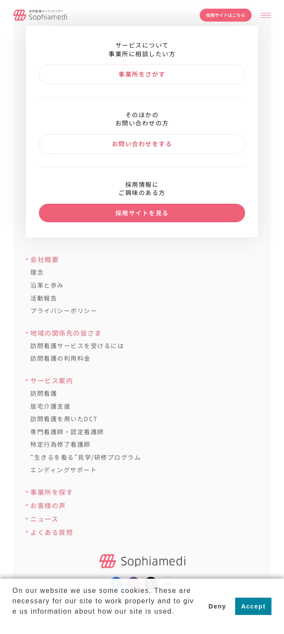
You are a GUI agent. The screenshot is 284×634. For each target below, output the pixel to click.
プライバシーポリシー (63, 311)
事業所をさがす (142, 74)
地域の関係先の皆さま (66, 332)
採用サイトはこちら (225, 15)
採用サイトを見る (142, 212)
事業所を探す (51, 491)
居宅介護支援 (50, 406)
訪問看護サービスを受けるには (77, 346)
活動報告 (43, 298)
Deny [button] (217, 606)
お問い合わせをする (142, 143)
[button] (14, 622)
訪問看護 (43, 393)
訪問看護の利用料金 (60, 358)
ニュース (44, 518)
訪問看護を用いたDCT (64, 419)
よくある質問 (51, 532)
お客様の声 (48, 505)
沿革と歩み (47, 285)
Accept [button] (253, 606)
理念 (37, 272)
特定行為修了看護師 (60, 444)
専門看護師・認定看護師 (67, 432)
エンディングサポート (63, 470)
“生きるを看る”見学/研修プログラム (85, 457)
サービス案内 (51, 380)
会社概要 (44, 259)
